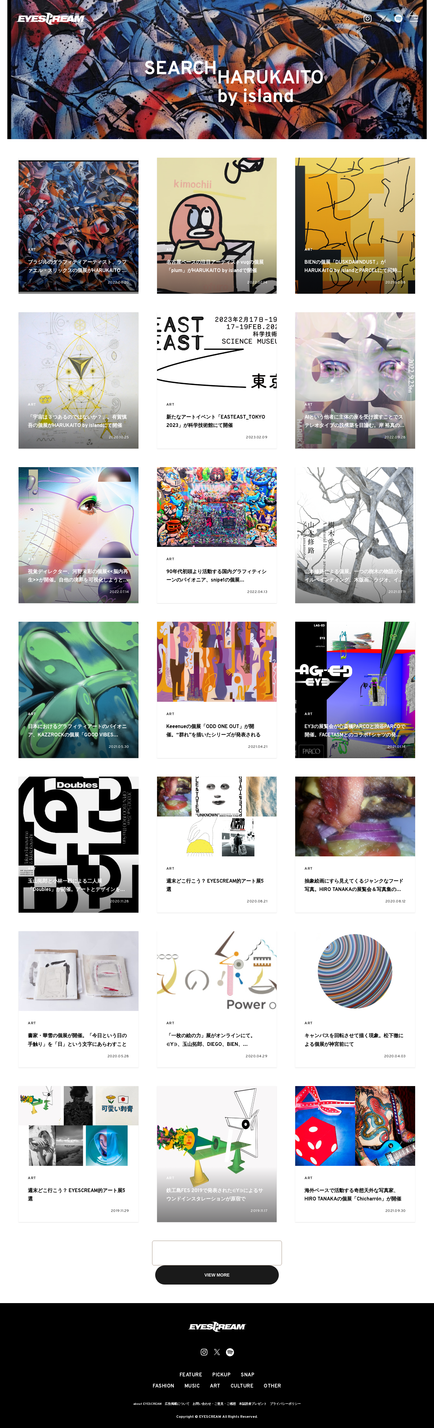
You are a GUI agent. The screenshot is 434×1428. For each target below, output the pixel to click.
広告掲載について (177, 1404)
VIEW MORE (217, 1274)
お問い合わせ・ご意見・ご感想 (214, 1404)
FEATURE (191, 1375)
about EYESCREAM (147, 1404)
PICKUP (221, 1375)
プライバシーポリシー (285, 1404)
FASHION (163, 1386)
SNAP (247, 1375)
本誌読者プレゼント (253, 1404)
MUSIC (192, 1386)
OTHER (272, 1386)
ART (32, 250)
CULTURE (242, 1386)
